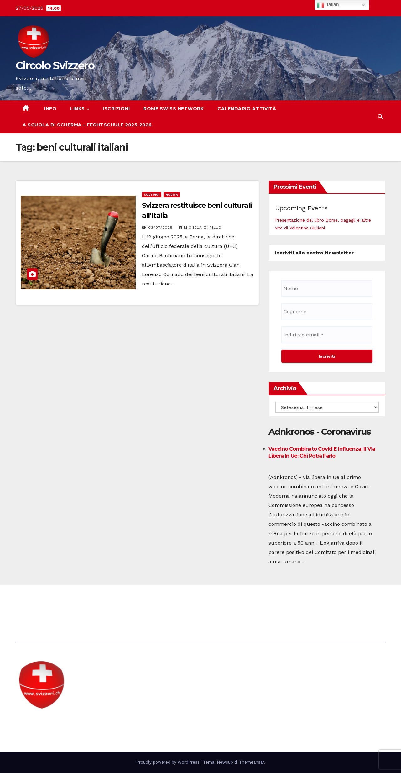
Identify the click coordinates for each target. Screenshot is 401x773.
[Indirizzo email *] (326, 334)
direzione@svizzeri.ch (145, 602)
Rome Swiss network (173, 108)
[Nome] (326, 288)
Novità (171, 194)
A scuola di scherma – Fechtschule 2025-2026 (87, 125)
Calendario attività (246, 108)
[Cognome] (326, 311)
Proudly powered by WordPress (168, 762)
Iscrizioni (116, 108)
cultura (151, 194)
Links (78, 108)
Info (50, 108)
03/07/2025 (161, 227)
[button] (380, 117)
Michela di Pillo (200, 227)
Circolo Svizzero (55, 65)
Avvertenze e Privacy (230, 602)
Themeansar (251, 762)
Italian (328, 5)
